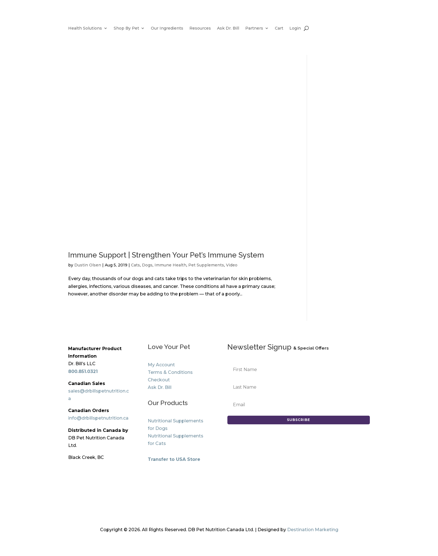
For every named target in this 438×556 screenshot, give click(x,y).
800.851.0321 (83, 371)
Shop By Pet (126, 28)
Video (231, 265)
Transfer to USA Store (174, 459)
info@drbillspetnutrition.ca (98, 418)
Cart (279, 28)
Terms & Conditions (170, 372)
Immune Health (170, 265)
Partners (254, 28)
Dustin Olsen (87, 265)
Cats (135, 265)
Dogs (147, 265)
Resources (200, 28)
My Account (161, 364)
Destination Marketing (312, 529)
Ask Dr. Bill (228, 28)
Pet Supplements (206, 265)
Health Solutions (85, 28)
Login (295, 28)
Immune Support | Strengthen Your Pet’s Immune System (166, 255)
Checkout (159, 379)
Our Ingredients (167, 28)
